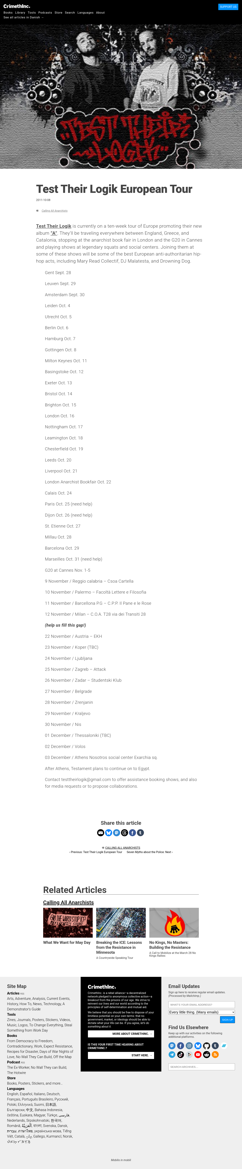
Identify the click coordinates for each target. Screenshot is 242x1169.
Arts (10, 998)
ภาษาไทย (25, 1131)
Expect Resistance (58, 1046)
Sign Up (227, 1019)
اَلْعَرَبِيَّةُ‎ (27, 1126)
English (12, 1094)
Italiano (39, 1094)
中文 (29, 1110)
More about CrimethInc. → (132, 1033)
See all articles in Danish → (24, 17)
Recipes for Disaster (22, 1051)
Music (11, 1025)
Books (8, 12)
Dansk (62, 1126)
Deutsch (53, 1094)
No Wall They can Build (48, 1067)
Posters (38, 1020)
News (37, 1004)
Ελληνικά (25, 1104)
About (100, 12)
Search (70, 12)
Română (13, 1126)
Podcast (13, 1062)
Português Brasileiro (37, 1099)
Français (13, 1099)
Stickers (52, 1020)
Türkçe (52, 1115)
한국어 (56, 1120)
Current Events (58, 998)
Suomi (39, 1104)
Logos (23, 1025)
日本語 (50, 1104)
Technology (52, 1004)
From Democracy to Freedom (29, 1041)
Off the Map (62, 1057)
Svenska (49, 1126)
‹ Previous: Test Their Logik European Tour (95, 852)
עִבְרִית (11, 1131)
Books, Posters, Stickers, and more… (35, 1083)
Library (20, 12)
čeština (12, 1115)
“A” (54, 233)
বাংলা (37, 1126)
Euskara (26, 1115)
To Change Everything (46, 1025)
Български (16, 1110)
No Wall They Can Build (34, 1057)
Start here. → (142, 1055)
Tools (32, 12)
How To (25, 1004)
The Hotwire (16, 1073)
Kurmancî (54, 1136)
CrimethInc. (17, 6)
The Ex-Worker (18, 1067)
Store (58, 12)
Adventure (23, 998)
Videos (64, 1020)
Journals (24, 1020)
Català (19, 1136)
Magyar (39, 1115)
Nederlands (16, 1120)
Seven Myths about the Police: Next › (149, 852)
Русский (61, 1099)
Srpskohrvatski (37, 1120)
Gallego (39, 1136)
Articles (13, 993)
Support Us (228, 6)
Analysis (38, 998)
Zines (11, 1020)
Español (26, 1094)
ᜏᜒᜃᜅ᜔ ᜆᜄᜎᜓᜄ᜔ (18, 1142)
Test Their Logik (53, 226)
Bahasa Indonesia (48, 1110)
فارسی (64, 1115)
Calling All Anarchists (54, 210)
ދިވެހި (29, 1136)
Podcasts (45, 12)
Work (38, 1046)
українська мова (47, 1131)
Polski (11, 1104)
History (12, 1004)
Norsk (67, 1136)
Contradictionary (20, 1046)
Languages (85, 12)
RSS (22, 994)
